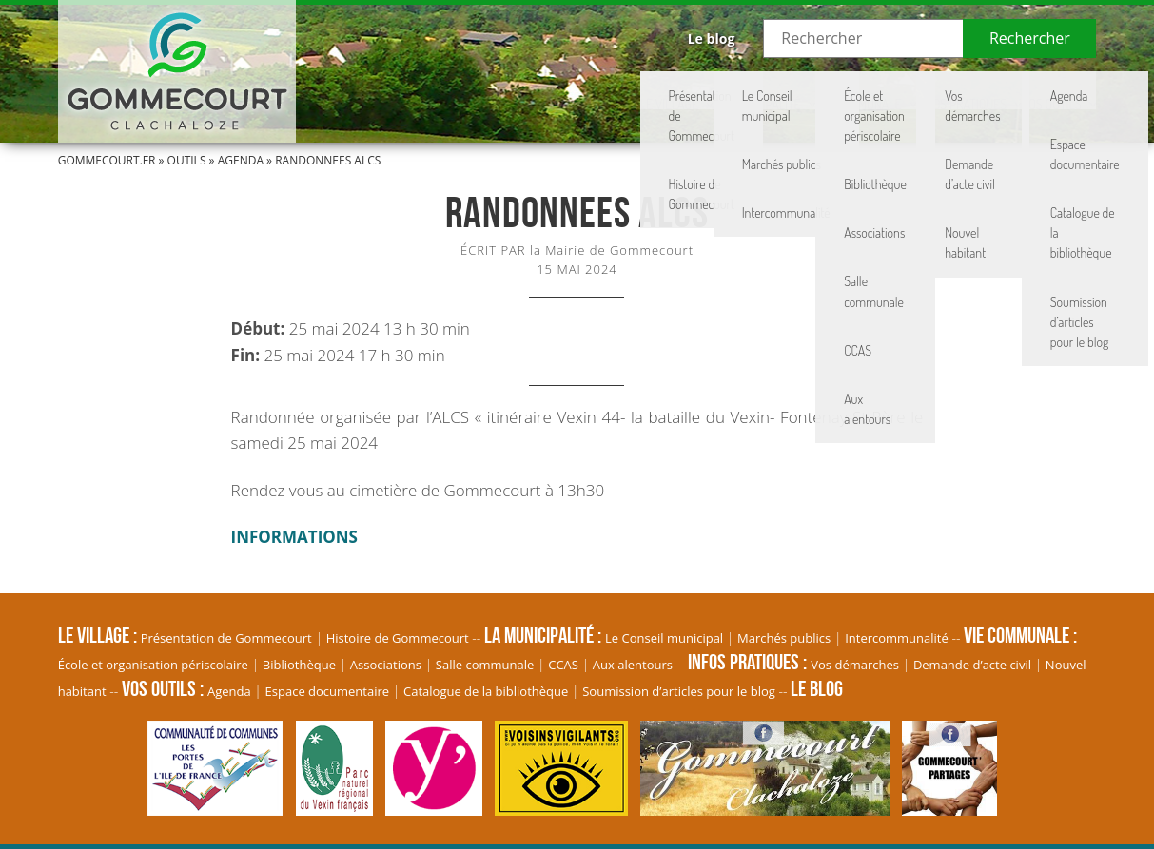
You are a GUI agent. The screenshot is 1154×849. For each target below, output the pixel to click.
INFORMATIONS (294, 537)
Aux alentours (633, 664)
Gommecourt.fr (107, 160)
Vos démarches (855, 664)
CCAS (563, 664)
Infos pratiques (922, 90)
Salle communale (485, 664)
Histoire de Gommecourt (397, 637)
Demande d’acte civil (972, 664)
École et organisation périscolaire (153, 664)
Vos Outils (1038, 90)
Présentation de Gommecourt (226, 637)
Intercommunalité (897, 637)
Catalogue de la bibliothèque (485, 691)
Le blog (711, 38)
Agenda (241, 160)
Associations (385, 664)
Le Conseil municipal (664, 637)
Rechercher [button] (1029, 38)
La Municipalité (666, 90)
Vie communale (793, 90)
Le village (552, 90)
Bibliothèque (299, 664)
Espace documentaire (327, 691)
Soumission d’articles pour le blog (678, 691)
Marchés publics (784, 637)
